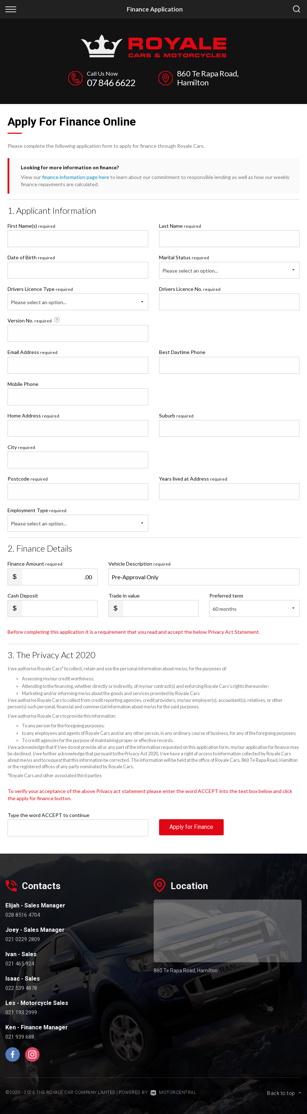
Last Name (180, 225)
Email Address (32, 352)
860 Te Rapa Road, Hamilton (209, 78)
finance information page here (75, 177)
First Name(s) (31, 225)
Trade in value (124, 595)
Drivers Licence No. (189, 288)
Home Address (33, 415)
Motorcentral (173, 1092)
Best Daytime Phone (182, 352)
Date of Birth (31, 257)
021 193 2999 (21, 1012)
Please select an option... (190, 270)
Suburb (176, 415)
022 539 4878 (21, 988)
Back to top (284, 1091)
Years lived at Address (193, 478)
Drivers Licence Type (40, 288)
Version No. (34, 320)
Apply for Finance (191, 826)
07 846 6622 (110, 82)
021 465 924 (19, 963)
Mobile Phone (23, 384)
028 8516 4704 (22, 914)
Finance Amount (35, 563)
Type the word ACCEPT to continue (48, 815)
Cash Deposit (23, 595)
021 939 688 (19, 1036)
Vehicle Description (139, 563)
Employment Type (78, 519)
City (21, 447)
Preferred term (226, 595)
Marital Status (184, 257)
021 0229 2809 (22, 939)
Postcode (28, 478)
